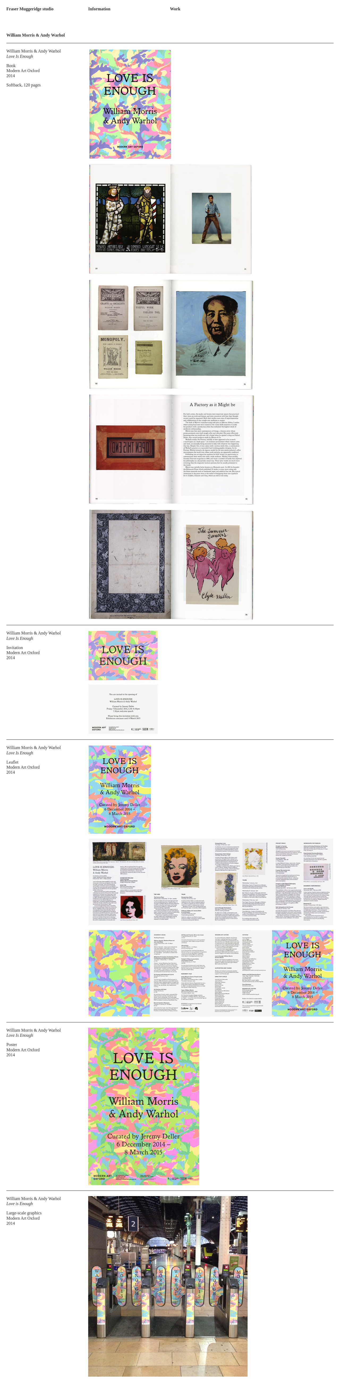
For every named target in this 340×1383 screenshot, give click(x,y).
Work (175, 9)
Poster (11, 1044)
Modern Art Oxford (23, 70)
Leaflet (12, 762)
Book (11, 65)
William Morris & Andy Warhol (33, 51)
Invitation (14, 647)
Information (99, 9)
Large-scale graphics (24, 1213)
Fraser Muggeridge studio (29, 9)
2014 (10, 75)
